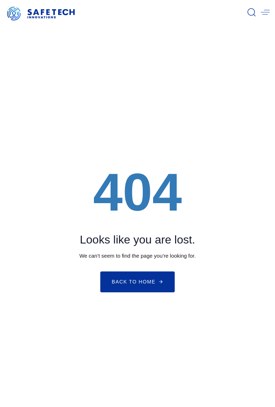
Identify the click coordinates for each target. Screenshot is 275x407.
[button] (251, 12)
